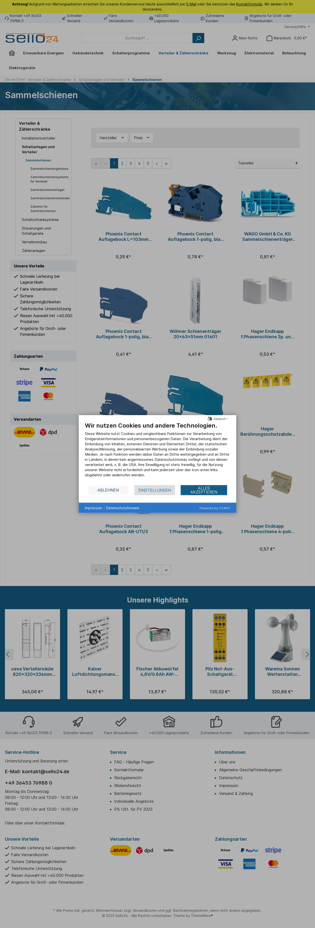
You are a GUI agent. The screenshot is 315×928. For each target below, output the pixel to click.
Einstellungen (154, 490)
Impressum (93, 508)
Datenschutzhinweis (122, 508)
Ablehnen (108, 490)
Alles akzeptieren (203, 490)
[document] (157, 453)
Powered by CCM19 (215, 508)
